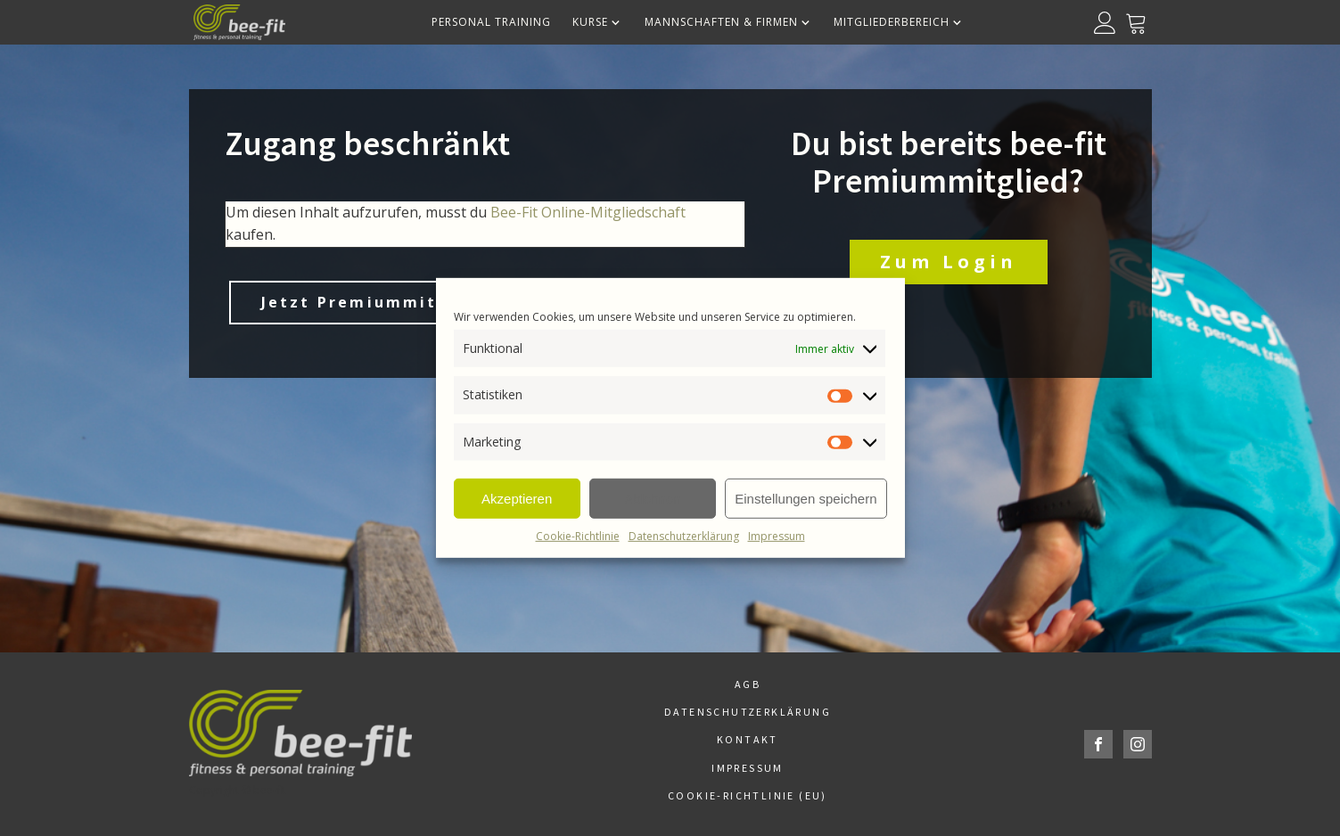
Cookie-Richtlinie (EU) (747, 795)
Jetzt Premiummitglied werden (414, 302)
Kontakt (747, 739)
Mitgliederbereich (899, 21)
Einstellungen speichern (805, 497)
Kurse (597, 21)
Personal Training (491, 21)
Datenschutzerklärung (684, 536)
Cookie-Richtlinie (578, 536)
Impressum (776, 536)
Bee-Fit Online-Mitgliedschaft (588, 212)
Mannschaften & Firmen (729, 21)
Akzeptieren (516, 497)
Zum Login (948, 262)
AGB (747, 684)
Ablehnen (652, 497)
